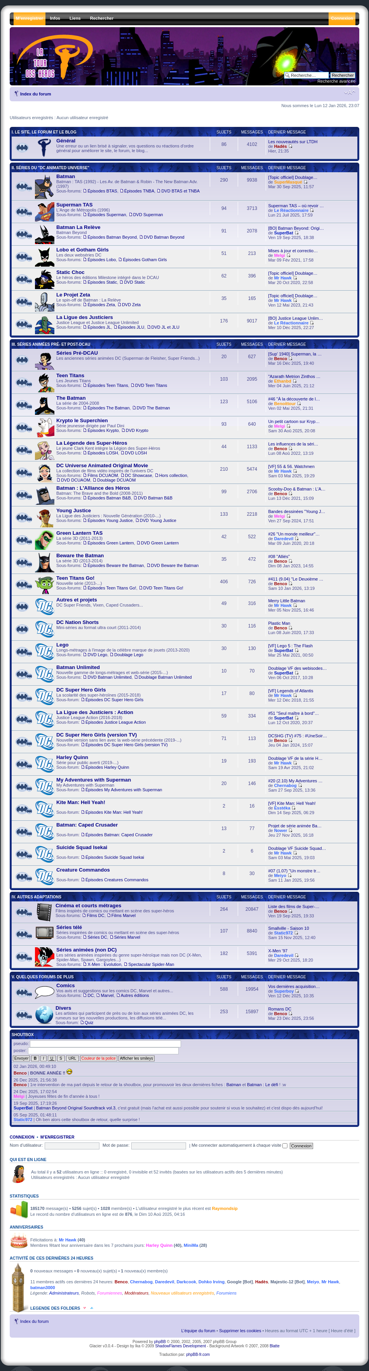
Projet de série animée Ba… (295, 825)
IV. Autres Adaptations (36, 897)
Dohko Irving (211, 1281)
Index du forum (35, 94)
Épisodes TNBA (139, 191)
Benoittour (285, 403)
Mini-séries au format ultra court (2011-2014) (88, 629)
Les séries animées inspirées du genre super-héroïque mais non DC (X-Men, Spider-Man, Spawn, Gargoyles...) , (118, 957)
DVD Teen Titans (151, 385)
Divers (63, 1008)
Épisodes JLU (131, 327)
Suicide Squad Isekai (81, 847)
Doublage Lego (128, 654)
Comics (65, 985)
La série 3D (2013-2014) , (116, 563)
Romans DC (279, 1009)
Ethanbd (282, 381)
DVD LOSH (136, 453)
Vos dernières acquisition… (294, 986)
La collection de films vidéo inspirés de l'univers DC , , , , (111, 473)
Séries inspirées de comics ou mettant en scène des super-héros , (107, 934)
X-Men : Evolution (104, 964)
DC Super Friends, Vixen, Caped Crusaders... (89, 607)
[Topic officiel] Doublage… (292, 177)
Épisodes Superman (106, 214)
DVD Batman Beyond (164, 237)
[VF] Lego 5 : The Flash (290, 645)
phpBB (160, 1342)
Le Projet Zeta (73, 295)
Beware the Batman (80, 555)
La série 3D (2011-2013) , (107, 540)
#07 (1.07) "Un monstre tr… (294, 870)
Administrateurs (64, 1293)
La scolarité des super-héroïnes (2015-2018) (89, 697)
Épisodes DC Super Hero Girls (114, 699)
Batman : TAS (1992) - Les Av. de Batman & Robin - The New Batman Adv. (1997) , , (117, 186)
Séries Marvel (127, 937)
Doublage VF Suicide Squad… (297, 848)
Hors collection (173, 475)
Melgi (279, 255)
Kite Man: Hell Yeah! (80, 802)
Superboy (284, 991)
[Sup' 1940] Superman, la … (295, 354)
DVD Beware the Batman (175, 565)
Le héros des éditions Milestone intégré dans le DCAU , (97, 279)
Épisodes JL (99, 327)
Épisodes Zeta (101, 304)
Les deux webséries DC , (101, 257)
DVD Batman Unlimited (109, 677)
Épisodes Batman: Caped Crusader (119, 834)
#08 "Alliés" (279, 556)
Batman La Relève (78, 227)
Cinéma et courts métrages (88, 905)
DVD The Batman (153, 408)
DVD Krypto (137, 430)
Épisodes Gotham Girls (145, 259)
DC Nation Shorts (77, 622)
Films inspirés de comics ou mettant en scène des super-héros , (104, 912)
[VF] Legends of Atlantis (290, 690)
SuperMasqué (288, 182)
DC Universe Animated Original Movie (102, 465)
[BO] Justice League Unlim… (295, 318)
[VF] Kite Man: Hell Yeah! (291, 803)
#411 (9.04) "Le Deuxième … (295, 579)
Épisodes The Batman (108, 408)
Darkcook (186, 1281)
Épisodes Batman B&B (109, 498)
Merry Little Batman (286, 600)
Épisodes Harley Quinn (107, 767)
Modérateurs (136, 1293)
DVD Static (134, 282)
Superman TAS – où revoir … (296, 205)
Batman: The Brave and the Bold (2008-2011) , (103, 495)
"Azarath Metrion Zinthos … (294, 376)
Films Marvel (123, 915)
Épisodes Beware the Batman (115, 565)
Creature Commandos (83, 870)
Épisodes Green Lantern (110, 543)
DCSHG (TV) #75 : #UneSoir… (297, 735)
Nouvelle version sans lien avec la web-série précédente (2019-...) (108, 742)
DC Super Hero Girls (81, 690)
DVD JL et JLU (165, 327)
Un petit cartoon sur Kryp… (294, 421)
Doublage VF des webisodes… (297, 668)
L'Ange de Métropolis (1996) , (99, 212)
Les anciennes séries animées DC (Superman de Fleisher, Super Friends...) (117, 360)
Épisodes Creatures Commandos (116, 879)
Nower (280, 830)
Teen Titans (70, 375)
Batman (65, 176)
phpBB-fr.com (198, 1354)
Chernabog (285, 785)
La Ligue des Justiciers (84, 317)
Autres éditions (135, 995)
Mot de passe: (116, 1145)
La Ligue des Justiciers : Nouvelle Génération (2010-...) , (105, 518)
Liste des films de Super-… (293, 906)
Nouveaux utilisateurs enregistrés (182, 1293)
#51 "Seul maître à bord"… (293, 713)
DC (90, 995)
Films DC (95, 915)
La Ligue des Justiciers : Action (94, 712)
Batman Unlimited (78, 667)
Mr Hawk (283, 278)
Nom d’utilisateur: (26, 1145)
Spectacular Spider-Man (151, 964)
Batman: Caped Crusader (87, 825)
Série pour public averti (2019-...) (82, 764)
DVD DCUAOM (75, 480)
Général (65, 141)
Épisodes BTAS (102, 191)
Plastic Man (279, 623)
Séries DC (97, 937)
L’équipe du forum (198, 1330)
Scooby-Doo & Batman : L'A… (296, 489)
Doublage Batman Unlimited (165, 677)
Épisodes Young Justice (109, 520)
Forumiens (226, 1293)
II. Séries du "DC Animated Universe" (50, 168)
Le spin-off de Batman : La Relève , (88, 302)
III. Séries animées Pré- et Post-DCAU (51, 344)
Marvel (107, 995)
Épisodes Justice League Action (115, 722)
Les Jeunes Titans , (101, 383)
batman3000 (42, 1287)
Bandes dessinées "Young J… (296, 511)
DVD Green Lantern (160, 543)
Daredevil (284, 538)
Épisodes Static (102, 282)
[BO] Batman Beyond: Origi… (296, 228)
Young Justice (73, 510)
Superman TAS (74, 205)
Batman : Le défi (262, 1084)
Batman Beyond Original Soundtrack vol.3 (75, 1108)
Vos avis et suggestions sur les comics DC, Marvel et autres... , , (104, 993)
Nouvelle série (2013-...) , (109, 585)
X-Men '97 (277, 950)
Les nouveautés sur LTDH (292, 141)
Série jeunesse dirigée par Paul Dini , (91, 428)
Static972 (283, 933)
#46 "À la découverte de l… (294, 399)
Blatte (275, 1346)
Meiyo (280, 875)
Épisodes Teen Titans (107, 385)
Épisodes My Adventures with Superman (123, 789)
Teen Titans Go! (75, 578)
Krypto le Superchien (82, 420)
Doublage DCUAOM (116, 480)
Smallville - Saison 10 (288, 928)
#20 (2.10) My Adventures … (295, 780)
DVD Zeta (131, 304)
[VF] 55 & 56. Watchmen (291, 466)
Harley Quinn (72, 757)
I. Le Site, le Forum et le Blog (44, 132)
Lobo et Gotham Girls (82, 250)
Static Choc (70, 272)
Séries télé (69, 927)
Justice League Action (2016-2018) (90, 719)
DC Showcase (138, 475)
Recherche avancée (336, 81)
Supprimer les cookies (240, 1330)
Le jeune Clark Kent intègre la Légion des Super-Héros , (97, 450)
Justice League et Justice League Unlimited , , (107, 324)
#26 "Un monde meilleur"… (294, 534)
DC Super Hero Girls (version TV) (96, 735)
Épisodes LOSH (102, 453)
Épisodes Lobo (101, 259)
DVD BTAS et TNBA (180, 191)
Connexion (22, 1137)
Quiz (89, 1022)
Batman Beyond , (109, 234)
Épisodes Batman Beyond (112, 237)
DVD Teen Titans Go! (163, 588)
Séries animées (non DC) (86, 950)
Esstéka (282, 808)
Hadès (280, 146)
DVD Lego (97, 654)
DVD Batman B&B (155, 498)
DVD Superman (148, 214)
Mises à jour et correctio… (293, 250)
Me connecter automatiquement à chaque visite (239, 1145)
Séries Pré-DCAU (77, 353)
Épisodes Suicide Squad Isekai (114, 857)
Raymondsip (225, 1208)
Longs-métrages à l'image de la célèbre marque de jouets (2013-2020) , (112, 652)
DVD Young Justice (158, 520)
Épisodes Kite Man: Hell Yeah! (114, 812)
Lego (62, 645)
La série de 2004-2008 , (102, 405)
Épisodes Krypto (102, 430)
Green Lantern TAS (79, 533)
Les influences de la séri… (293, 444)
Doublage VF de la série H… (295, 758)
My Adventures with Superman (98, 787)
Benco (280, 358)
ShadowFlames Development (180, 1346)
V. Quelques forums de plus (43, 977)
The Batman (70, 398)
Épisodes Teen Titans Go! (111, 588)
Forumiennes (109, 1293)
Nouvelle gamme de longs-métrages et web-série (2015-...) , (113, 674)
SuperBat (283, 233)
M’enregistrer (57, 1137)
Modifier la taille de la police (349, 92)
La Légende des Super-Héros (91, 443)
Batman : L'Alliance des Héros (93, 488)
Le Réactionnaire (291, 210)
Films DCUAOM (102, 475)
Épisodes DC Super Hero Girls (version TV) (126, 744)
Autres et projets (76, 600)
